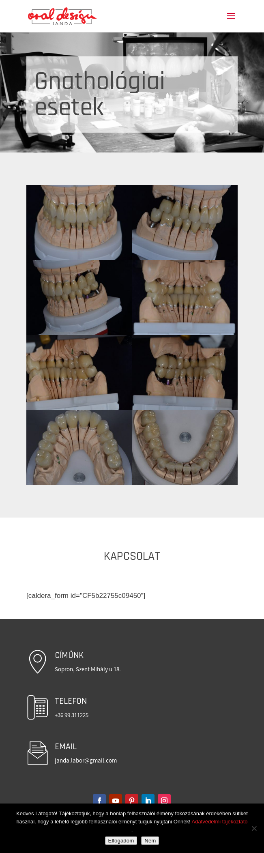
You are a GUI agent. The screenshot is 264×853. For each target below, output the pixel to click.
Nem (150, 841)
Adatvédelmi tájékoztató (220, 822)
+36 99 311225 (71, 715)
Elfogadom (121, 841)
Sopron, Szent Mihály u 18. (88, 669)
